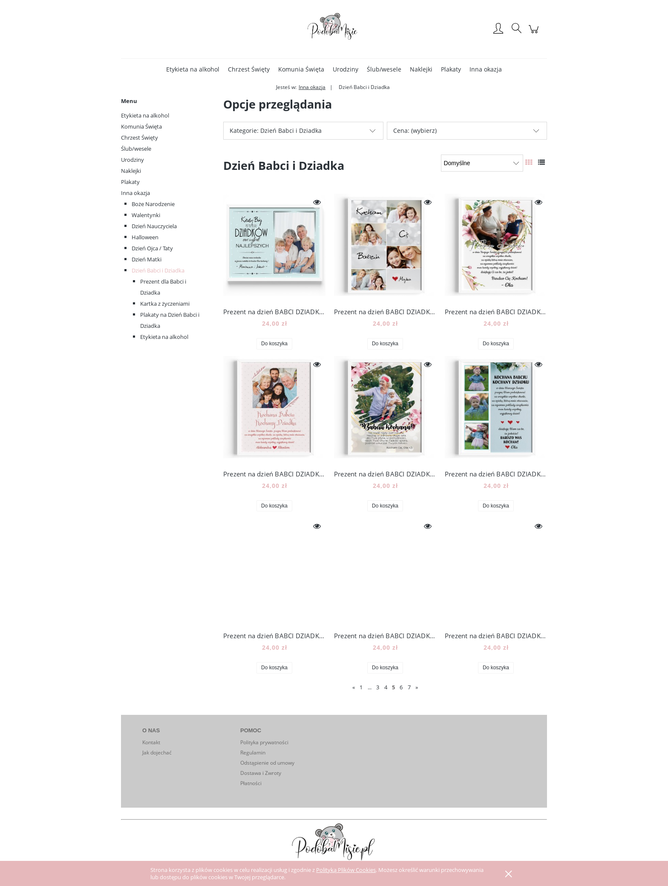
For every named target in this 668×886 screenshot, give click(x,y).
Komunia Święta (141, 126)
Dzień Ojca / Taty (152, 248)
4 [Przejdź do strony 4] (385, 687)
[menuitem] (193, 69)
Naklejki (131, 171)
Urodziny (132, 159)
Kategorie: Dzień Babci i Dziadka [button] (276, 130)
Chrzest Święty (139, 137)
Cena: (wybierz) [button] (415, 130)
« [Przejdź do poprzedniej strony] (353, 687)
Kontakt (151, 742)
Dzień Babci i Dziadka (158, 270)
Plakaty (130, 182)
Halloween (145, 237)
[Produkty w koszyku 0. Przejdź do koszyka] (535, 33)
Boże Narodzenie (153, 204)
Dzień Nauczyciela (154, 226)
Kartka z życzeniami (165, 303)
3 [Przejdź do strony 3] (377, 687)
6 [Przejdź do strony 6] (401, 687)
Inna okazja (135, 193)
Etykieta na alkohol (145, 115)
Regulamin (252, 752)
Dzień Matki (146, 259)
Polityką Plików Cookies (346, 870)
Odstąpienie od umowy (267, 762)
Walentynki (146, 215)
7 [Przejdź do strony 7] (409, 687)
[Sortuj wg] (482, 163)
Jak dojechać (157, 752)
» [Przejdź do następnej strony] (416, 687)
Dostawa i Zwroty (260, 773)
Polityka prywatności (264, 742)
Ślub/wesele (136, 148)
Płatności (251, 783)
